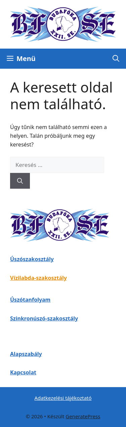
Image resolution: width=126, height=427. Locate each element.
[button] (116, 59)
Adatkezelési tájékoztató (62, 397)
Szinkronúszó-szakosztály (44, 318)
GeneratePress (83, 416)
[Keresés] (20, 181)
